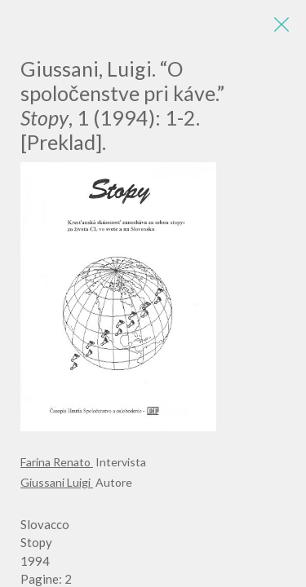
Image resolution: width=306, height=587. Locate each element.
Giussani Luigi (56, 482)
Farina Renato (56, 462)
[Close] (281, 24)
